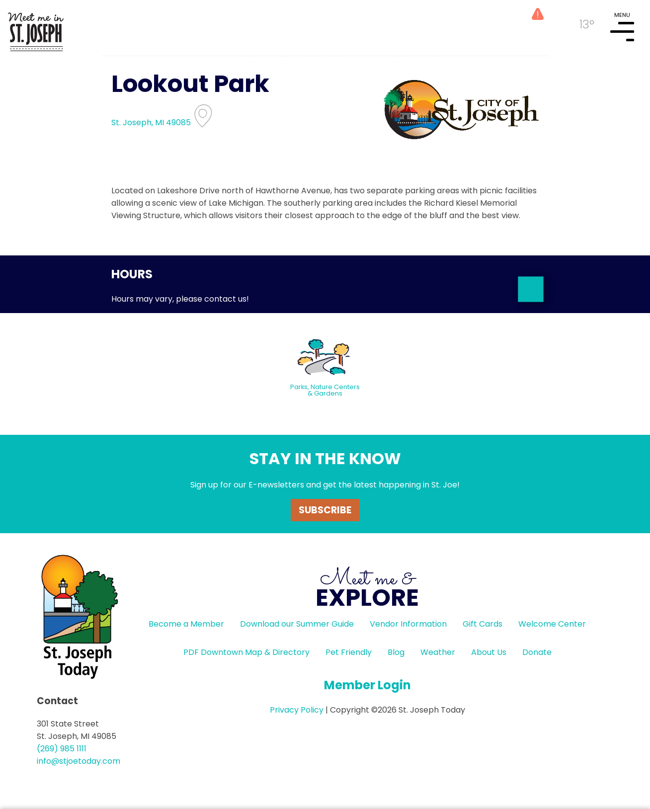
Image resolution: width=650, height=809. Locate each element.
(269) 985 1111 (61, 748)
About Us (488, 652)
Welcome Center (552, 624)
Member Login (367, 685)
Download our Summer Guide (297, 624)
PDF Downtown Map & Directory (246, 652)
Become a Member (186, 624)
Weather (437, 652)
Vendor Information (408, 624)
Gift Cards (482, 624)
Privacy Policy (297, 710)
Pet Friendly (348, 652)
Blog (396, 652)
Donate (537, 652)
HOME (36, 28)
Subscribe (325, 510)
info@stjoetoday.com (78, 761)
